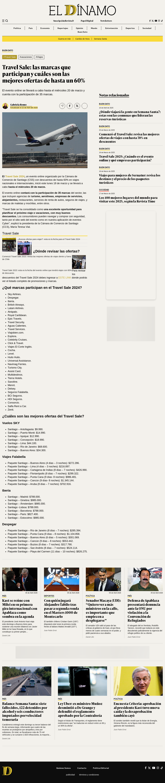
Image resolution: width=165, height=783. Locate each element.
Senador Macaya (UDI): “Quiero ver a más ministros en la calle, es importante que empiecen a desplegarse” (103, 610)
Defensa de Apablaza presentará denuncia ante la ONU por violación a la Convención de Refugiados (144, 610)
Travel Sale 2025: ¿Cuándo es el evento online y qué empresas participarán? (126, 158)
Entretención (111, 28)
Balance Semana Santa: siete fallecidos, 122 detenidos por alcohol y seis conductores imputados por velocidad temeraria (24, 711)
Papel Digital (87, 20)
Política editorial (101, 768)
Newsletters (106, 20)
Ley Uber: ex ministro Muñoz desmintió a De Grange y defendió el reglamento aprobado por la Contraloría (80, 709)
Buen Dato (82, 32)
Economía (45, 28)
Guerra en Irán (64, 39)
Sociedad (147, 28)
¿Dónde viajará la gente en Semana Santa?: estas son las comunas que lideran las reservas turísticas (130, 115)
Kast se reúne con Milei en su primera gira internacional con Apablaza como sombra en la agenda (19, 608)
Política (17, 28)
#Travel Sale (9, 57)
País (31, 28)
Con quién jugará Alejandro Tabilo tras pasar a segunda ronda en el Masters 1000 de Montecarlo (61, 608)
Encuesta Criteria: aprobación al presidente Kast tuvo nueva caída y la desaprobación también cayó (137, 709)
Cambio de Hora (82, 39)
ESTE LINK (64, 277)
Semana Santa (100, 39)
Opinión (79, 28)
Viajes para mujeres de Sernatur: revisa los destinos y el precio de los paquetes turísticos (129, 179)
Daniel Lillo (6, 636)
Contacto (81, 768)
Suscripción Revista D (63, 20)
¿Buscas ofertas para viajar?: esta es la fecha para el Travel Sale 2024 (49, 239)
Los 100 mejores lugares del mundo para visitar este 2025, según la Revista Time (128, 199)
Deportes (130, 28)
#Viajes (39, 57)
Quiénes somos (63, 768)
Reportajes (63, 28)
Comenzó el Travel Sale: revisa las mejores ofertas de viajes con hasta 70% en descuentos (129, 138)
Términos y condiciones (89, 775)
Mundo (94, 28)
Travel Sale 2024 (15, 176)
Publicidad (70, 775)
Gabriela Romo (18, 104)
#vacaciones (26, 57)
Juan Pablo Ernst (50, 630)
